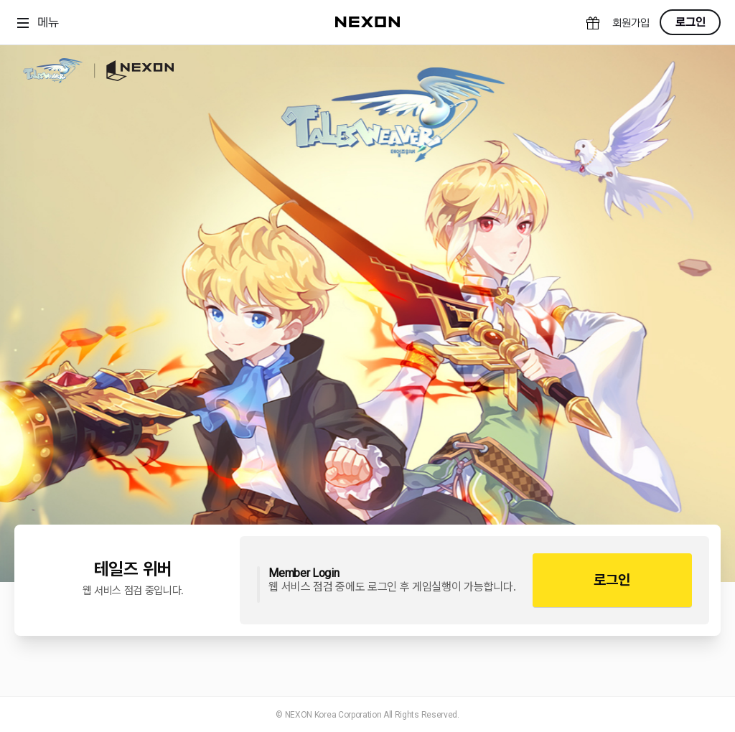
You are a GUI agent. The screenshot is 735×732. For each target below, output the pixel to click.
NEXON (134, 70)
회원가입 (631, 23)
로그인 (690, 22)
